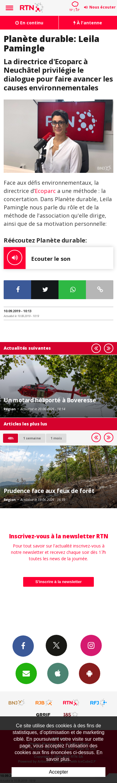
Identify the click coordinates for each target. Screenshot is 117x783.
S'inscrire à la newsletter (58, 581)
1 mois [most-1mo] (56, 438)
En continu (29, 23)
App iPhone (58, 673)
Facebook (23, 645)
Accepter (58, 771)
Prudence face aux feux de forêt (49, 491)
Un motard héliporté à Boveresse (50, 400)
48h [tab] (10, 438)
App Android (89, 673)
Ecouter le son (37, 258)
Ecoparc (45, 190)
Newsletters (26, 673)
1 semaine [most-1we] (32, 438)
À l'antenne (87, 23)
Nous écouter (102, 7)
